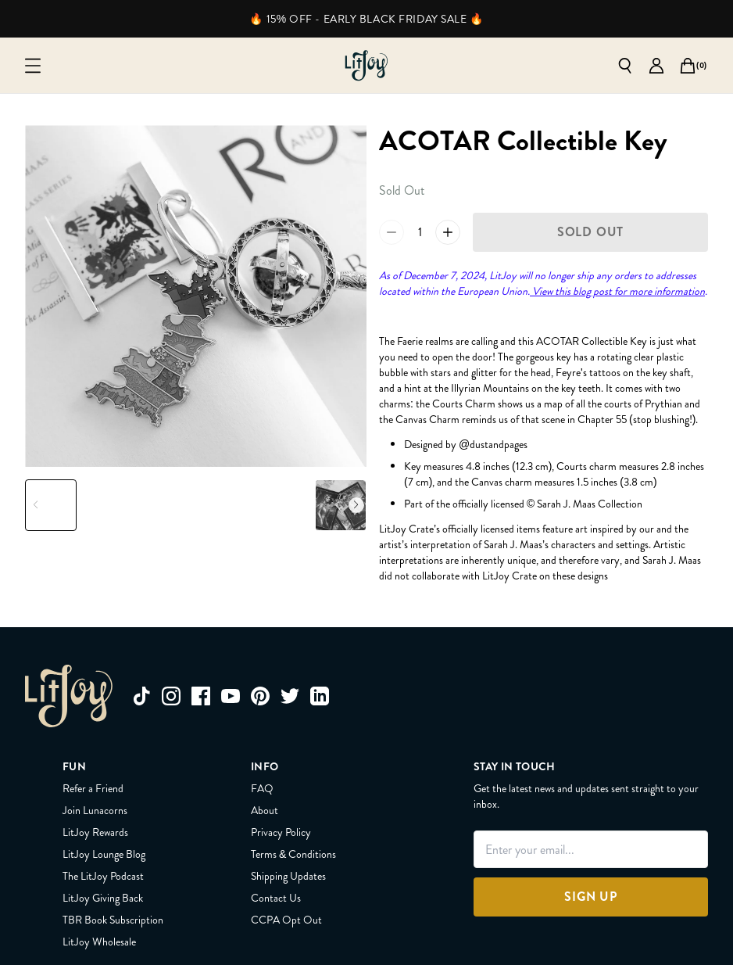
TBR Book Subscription (113, 919)
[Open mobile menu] (33, 66)
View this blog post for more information (617, 291)
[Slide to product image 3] (166, 505)
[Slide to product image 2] (108, 505)
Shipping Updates (288, 876)
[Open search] (625, 66)
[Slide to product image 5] (283, 505)
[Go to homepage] (366, 65)
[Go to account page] (656, 66)
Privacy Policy (281, 832)
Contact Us (276, 898)
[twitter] (290, 696)
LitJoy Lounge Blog (104, 854)
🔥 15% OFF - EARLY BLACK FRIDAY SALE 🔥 (366, 19)
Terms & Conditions (293, 854)
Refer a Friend (93, 788)
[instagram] (171, 696)
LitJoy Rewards (95, 832)
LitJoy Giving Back (103, 898)
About (264, 810)
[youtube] (230, 696)
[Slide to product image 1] (51, 505)
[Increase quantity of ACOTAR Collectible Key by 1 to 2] (447, 232)
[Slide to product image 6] (340, 505)
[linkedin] (319, 696)
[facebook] (200, 696)
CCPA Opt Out (286, 919)
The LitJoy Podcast (103, 876)
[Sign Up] (591, 897)
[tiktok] (141, 696)
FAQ (262, 788)
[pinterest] (260, 696)
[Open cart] (687, 66)
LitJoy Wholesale (99, 941)
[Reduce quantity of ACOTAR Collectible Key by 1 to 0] (391, 232)
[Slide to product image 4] (224, 505)
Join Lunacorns (95, 810)
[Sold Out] (590, 232)
